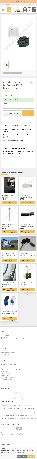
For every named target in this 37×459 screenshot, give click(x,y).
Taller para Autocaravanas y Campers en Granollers (15, 339)
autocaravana (16, 96)
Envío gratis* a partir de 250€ (18, 2)
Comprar (28, 113)
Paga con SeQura (5, 375)
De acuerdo (31, 456)
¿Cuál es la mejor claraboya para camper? (13, 405)
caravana (22, 96)
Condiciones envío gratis (7, 377)
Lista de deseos (5, 354)
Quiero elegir (5, 456)
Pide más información (12, 73)
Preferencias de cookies (7, 379)
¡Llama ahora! (32, 5)
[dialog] (18, 453)
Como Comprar (5, 335)
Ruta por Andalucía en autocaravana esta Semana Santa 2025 (18, 408)
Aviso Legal (4, 372)
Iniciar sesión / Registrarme (8, 352)
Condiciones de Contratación (8, 364)
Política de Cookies (6, 373)
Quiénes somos (5, 337)
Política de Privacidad (6, 366)
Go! (19, 428)
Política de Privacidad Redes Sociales (11, 370)
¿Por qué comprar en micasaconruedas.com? (13, 368)
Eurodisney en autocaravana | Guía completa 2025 (15, 418)
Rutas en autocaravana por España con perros (14, 415)
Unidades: (5, 103)
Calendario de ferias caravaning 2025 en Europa (15, 413)
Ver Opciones (9, 231)
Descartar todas (21, 456)
